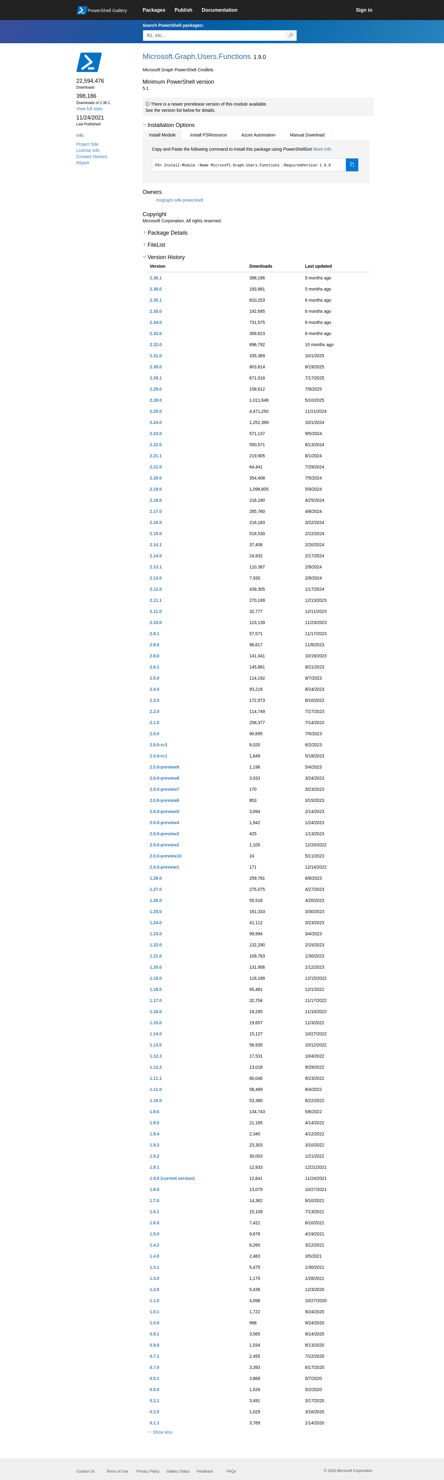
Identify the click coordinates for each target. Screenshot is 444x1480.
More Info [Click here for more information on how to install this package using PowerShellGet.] (322, 149)
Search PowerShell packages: (173, 25)
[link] (159, 10)
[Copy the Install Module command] (352, 164)
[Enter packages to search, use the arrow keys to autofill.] (214, 35)
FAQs (231, 1471)
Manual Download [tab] (307, 134)
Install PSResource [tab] (208, 134)
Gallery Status (178, 1471)
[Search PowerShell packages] (291, 35)
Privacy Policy (148, 1471)
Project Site (87, 144)
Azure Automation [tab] (258, 134)
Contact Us (85, 1471)
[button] (144, 125)
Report (82, 162)
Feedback (205, 1471)
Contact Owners (91, 156)
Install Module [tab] (162, 134)
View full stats (89, 108)
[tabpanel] (255, 158)
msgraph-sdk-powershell (179, 199)
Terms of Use (117, 1471)
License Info (88, 150)
